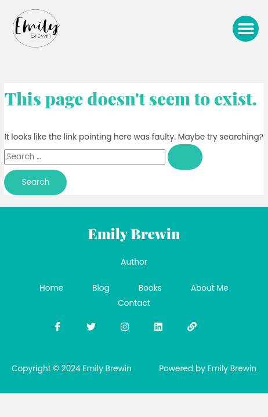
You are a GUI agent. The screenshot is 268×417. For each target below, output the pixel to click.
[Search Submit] (185, 157)
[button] (246, 29)
